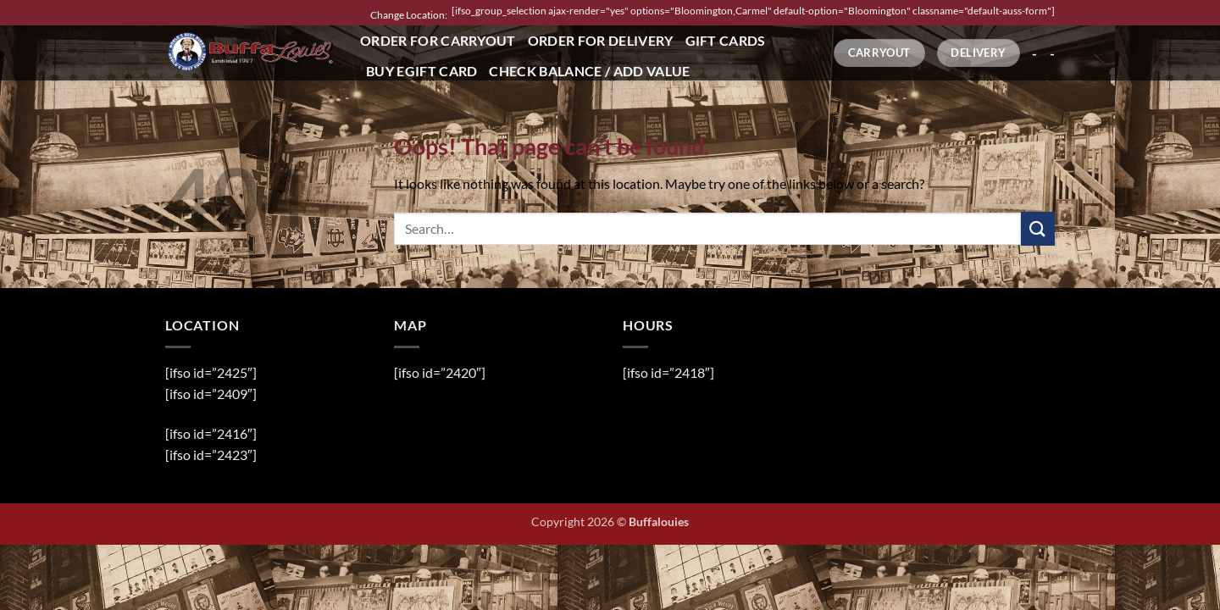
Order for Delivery (601, 40)
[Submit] (1038, 228)
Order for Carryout (438, 40)
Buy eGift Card (421, 71)
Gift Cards (725, 40)
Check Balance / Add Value (589, 71)
